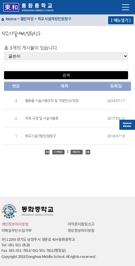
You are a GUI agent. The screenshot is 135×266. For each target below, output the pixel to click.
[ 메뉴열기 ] (121, 20)
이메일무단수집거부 (16, 231)
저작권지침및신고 (81, 224)
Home (11, 19)
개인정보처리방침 (15, 224)
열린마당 (27, 19)
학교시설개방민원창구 (54, 19)
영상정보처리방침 (81, 231)
